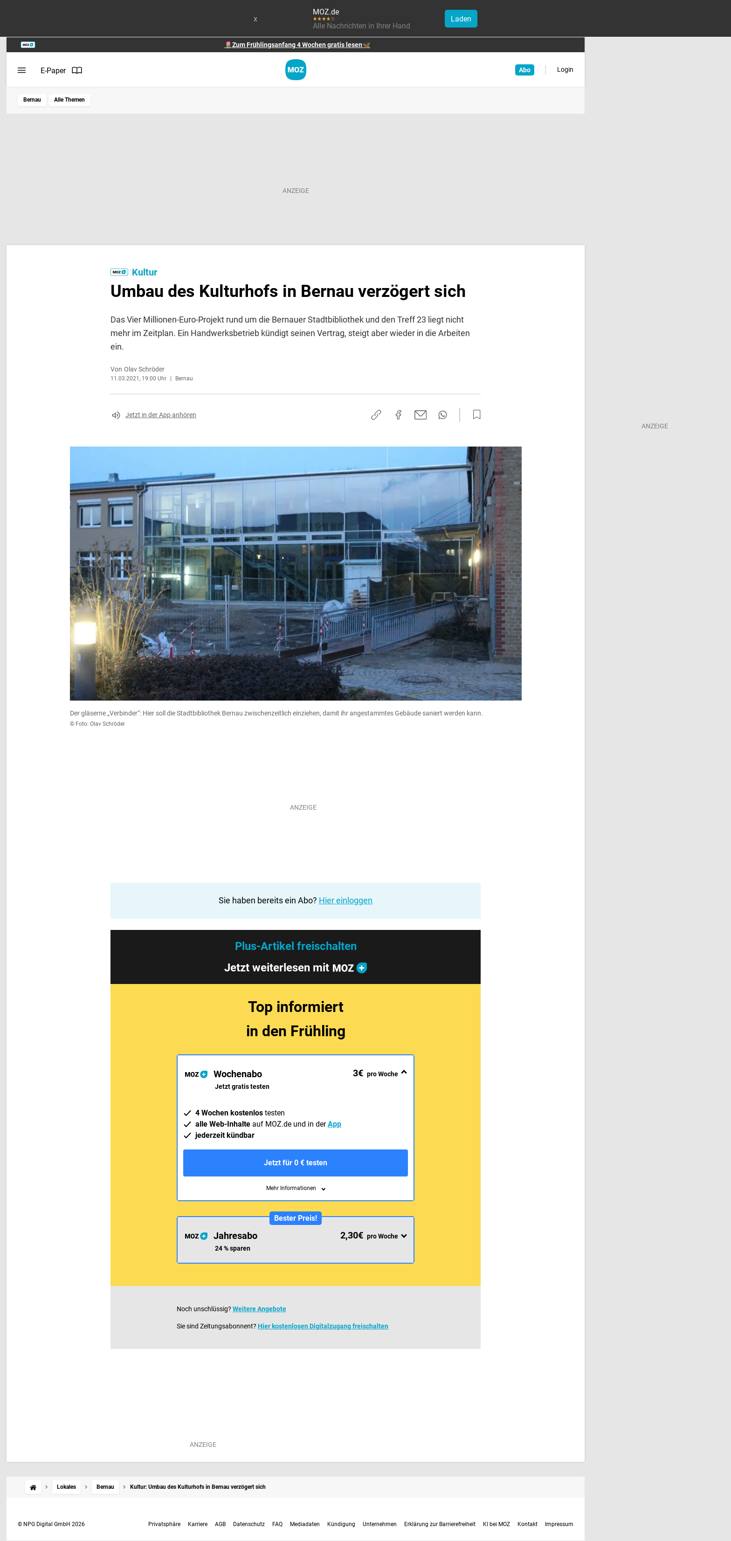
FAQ (277, 1524)
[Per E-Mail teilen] (421, 415)
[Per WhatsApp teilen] (443, 415)
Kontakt (527, 1524)
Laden (461, 18)
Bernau (32, 99)
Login (565, 69)
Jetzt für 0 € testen (295, 1162)
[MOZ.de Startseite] (295, 69)
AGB (220, 1524)
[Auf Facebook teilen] (398, 415)
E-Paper (62, 70)
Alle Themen (69, 99)
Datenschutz (249, 1524)
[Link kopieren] (376, 415)
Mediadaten (305, 1524)
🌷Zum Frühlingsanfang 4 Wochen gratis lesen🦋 (297, 44)
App (334, 1124)
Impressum (559, 1524)
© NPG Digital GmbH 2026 (51, 1524)
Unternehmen (380, 1524)
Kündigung (341, 1524)
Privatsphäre (164, 1524)
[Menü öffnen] (22, 70)
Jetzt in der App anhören (160, 415)
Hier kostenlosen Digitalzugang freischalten (323, 1326)
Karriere (197, 1524)
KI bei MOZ (496, 1524)
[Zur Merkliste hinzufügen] (474, 415)
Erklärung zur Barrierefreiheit (440, 1524)
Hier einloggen (345, 900)
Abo (525, 70)
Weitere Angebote (259, 1309)
